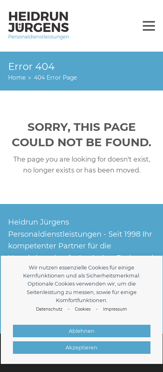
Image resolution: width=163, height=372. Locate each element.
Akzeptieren (81, 348)
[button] (149, 26)
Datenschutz (49, 309)
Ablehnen (82, 331)
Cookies (83, 309)
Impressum (115, 309)
